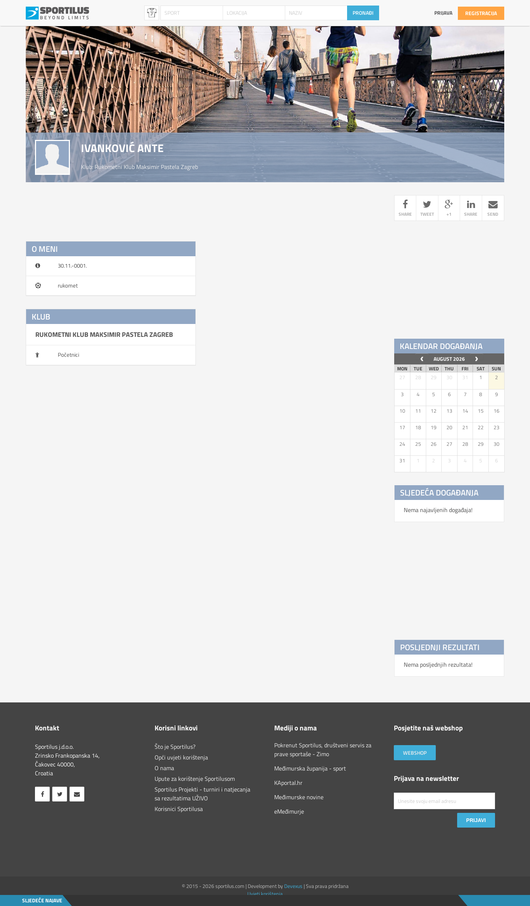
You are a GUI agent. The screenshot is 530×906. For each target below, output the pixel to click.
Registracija (481, 13)
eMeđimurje (289, 811)
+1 (449, 209)
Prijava (443, 13)
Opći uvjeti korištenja (181, 757)
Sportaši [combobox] (151, 13)
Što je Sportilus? (175, 746)
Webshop (415, 753)
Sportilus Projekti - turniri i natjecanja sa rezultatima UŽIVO (202, 794)
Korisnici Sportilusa (179, 808)
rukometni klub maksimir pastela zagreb (146, 166)
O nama (164, 768)
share (405, 209)
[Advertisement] (204, 395)
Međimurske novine (299, 797)
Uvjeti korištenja (265, 894)
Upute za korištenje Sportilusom (195, 778)
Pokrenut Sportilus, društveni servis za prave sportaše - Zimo (322, 749)
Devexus (293, 886)
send (493, 209)
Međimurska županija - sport (310, 768)
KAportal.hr (288, 782)
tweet (427, 209)
